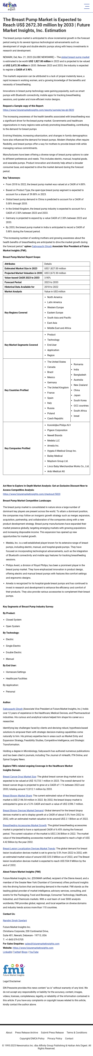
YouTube (33, 952)
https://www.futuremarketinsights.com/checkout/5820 (31, 494)
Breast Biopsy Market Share (17, 795)
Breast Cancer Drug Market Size (19, 776)
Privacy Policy (54, 1038)
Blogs (24, 952)
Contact (69, 1038)
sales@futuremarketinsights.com (42, 943)
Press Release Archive (26, 1032)
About (9, 1032)
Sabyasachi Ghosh (42, 246)
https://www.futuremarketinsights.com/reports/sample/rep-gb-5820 (38, 110)
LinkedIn (7, 952)
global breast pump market (75, 57)
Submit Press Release (52, 1032)
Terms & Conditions (77, 1032)
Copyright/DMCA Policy (32, 1038)
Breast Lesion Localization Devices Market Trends (29, 848)
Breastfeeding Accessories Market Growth (25, 825)
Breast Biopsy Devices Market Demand (23, 810)
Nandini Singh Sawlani (15, 920)
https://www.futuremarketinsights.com (33, 947)
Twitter (16, 952)
